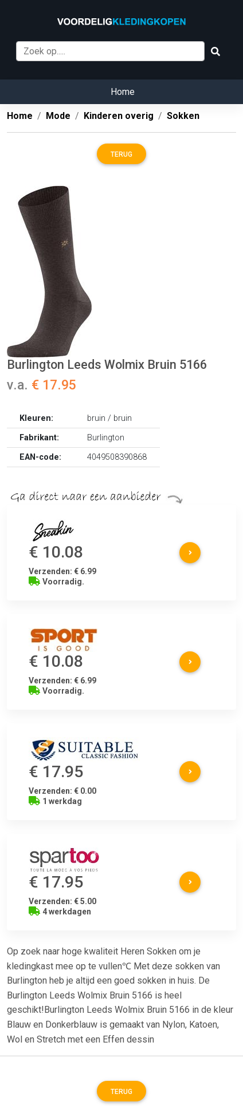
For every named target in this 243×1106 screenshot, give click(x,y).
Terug (121, 154)
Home (123, 91)
